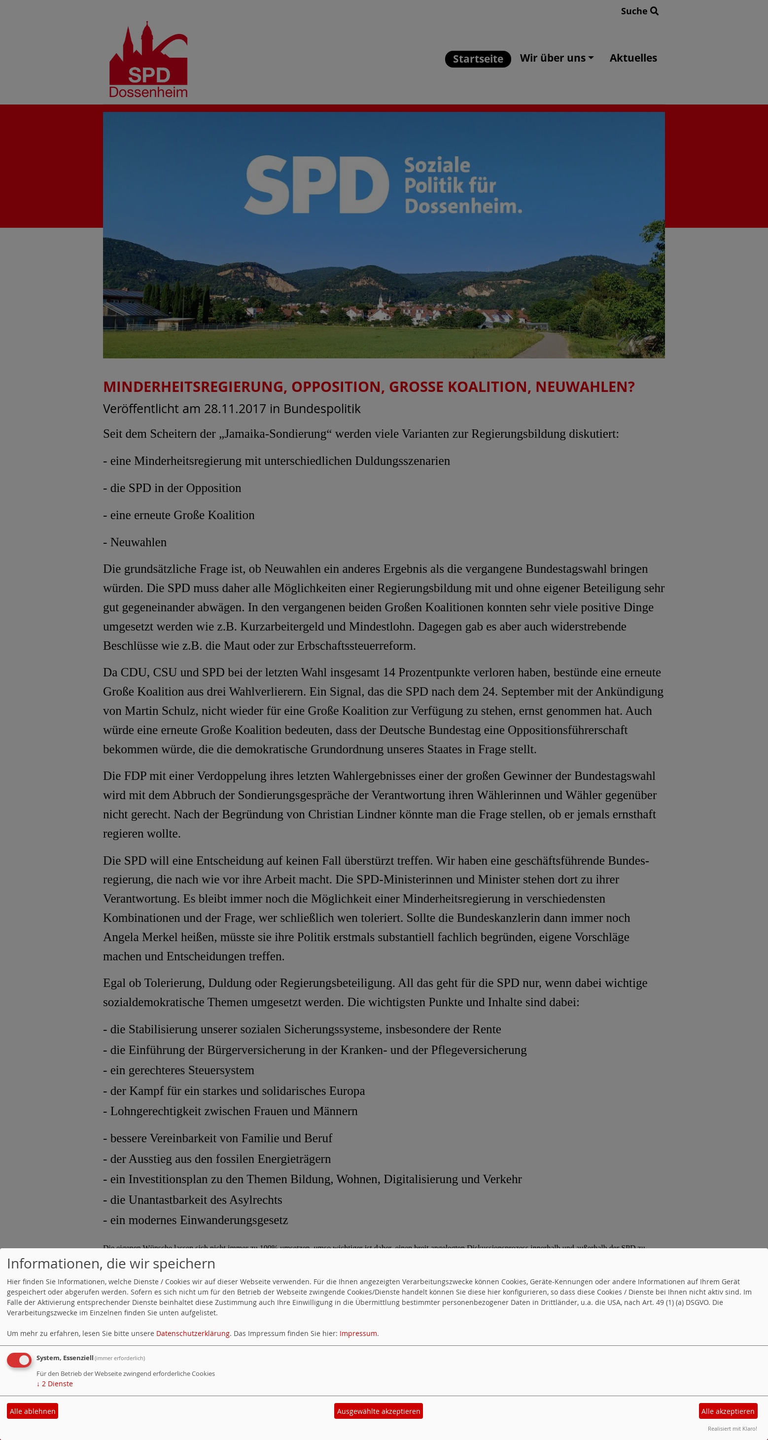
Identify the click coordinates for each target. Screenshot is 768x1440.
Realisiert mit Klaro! (732, 1428)
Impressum (358, 1333)
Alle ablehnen (33, 1411)
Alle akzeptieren (728, 1411)
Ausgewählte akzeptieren (378, 1411)
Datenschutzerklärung (193, 1333)
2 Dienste (54, 1383)
